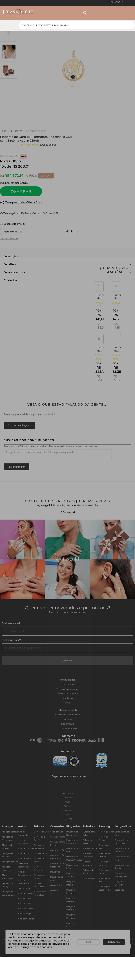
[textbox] (76, 25)
